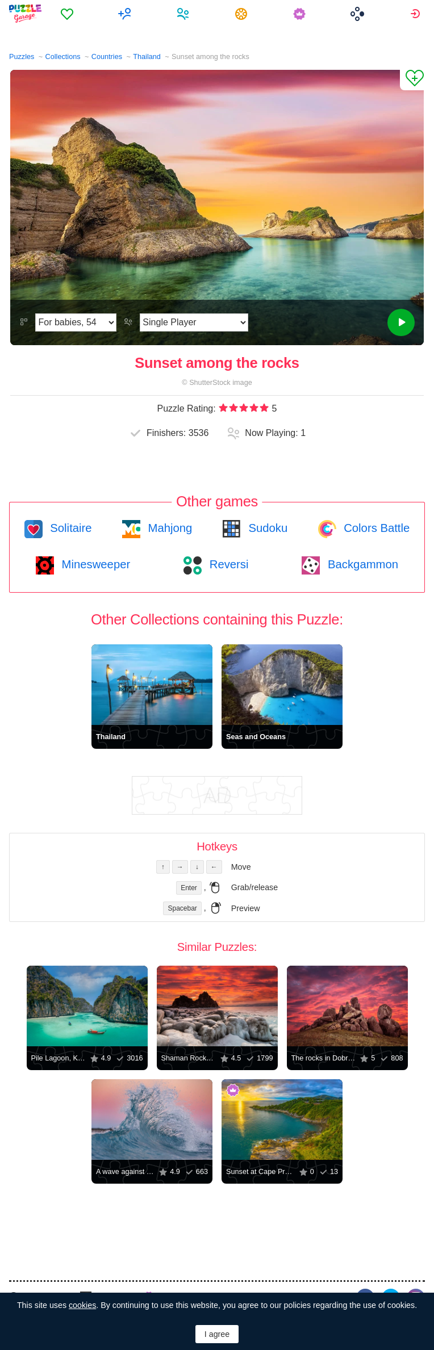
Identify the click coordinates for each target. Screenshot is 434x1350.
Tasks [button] (243, 14)
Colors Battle (375, 528)
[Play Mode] (194, 322)
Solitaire (69, 528)
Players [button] (184, 14)
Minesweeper (94, 564)
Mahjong (168, 528)
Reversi (227, 564)
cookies (82, 1305)
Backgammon (361, 564)
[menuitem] (68, 14)
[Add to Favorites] (412, 80)
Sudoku (266, 528)
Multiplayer (126, 14)
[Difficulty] (75, 322)
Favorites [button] (68, 14)
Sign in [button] (416, 14)
